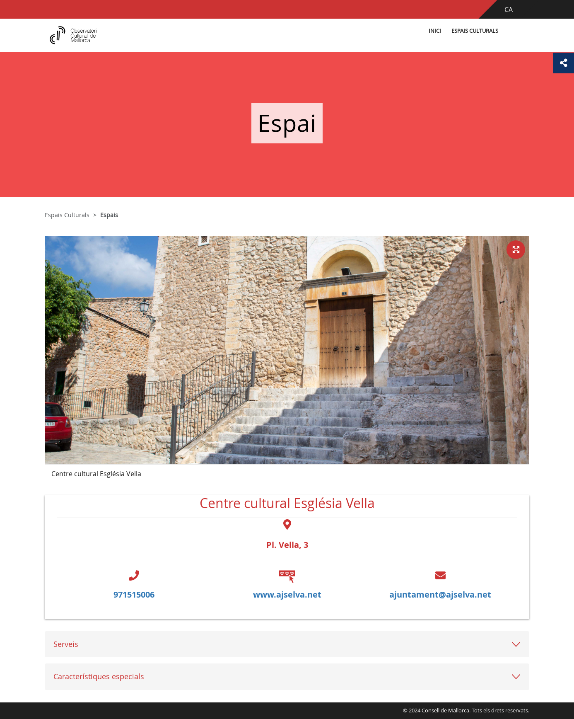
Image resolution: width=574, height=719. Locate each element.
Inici (435, 30)
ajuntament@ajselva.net (440, 594)
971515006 (133, 594)
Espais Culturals (474, 30)
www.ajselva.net (287, 594)
